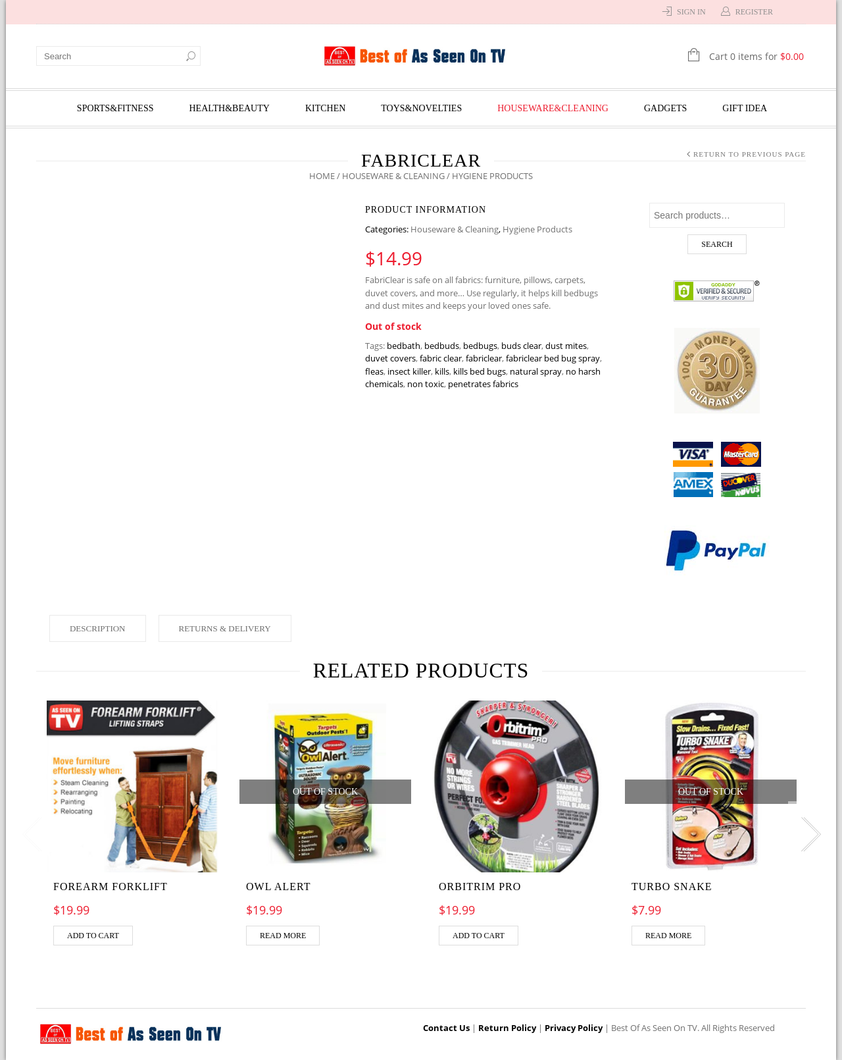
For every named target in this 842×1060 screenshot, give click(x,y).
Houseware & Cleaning (393, 176)
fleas (374, 371)
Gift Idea (744, 108)
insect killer (409, 371)
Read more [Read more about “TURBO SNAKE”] (668, 935)
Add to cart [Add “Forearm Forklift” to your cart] (93, 935)
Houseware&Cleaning (552, 108)
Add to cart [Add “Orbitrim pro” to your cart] (479, 935)
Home (322, 176)
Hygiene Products (537, 229)
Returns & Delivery (225, 628)
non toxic (425, 384)
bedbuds (441, 346)
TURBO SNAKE (672, 886)
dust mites (566, 346)
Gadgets (665, 108)
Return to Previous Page (749, 154)
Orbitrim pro (480, 886)
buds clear (521, 346)
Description (98, 628)
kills (442, 371)
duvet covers (390, 358)
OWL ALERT (278, 886)
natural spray (536, 371)
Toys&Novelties (421, 108)
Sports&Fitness (115, 108)
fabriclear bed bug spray (553, 358)
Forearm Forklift (110, 886)
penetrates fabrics (483, 384)
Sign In (691, 11)
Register (754, 11)
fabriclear (484, 358)
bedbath (403, 346)
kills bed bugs (479, 371)
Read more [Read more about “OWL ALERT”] (283, 935)
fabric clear (441, 358)
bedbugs (480, 346)
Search (716, 244)
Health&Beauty (229, 108)
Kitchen (325, 108)
